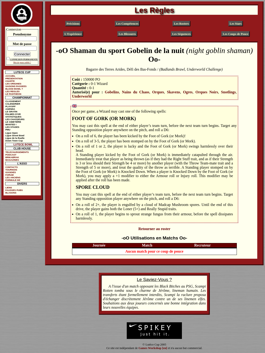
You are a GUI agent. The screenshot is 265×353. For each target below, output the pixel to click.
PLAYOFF (10, 106)
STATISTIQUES (13, 116)
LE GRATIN (11, 111)
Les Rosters (181, 23)
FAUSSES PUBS (14, 190)
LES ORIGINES (13, 83)
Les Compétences (127, 23)
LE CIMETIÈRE (13, 122)
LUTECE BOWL (23, 144)
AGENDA (10, 109)
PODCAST (10, 154)
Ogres (188, 92)
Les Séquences (181, 33)
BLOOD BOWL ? (14, 88)
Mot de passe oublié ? (22, 62)
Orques (158, 92)
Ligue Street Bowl (14, 135)
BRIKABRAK (12, 157)
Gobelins (112, 92)
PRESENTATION (14, 78)
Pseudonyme (22, 34)
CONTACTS (11, 167)
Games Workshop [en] (152, 348)
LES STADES (12, 127)
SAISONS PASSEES (16, 86)
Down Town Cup (14, 140)
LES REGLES (12, 91)
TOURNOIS (11, 169)
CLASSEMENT (13, 101)
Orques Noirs (207, 92)
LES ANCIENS (12, 177)
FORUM (9, 175)
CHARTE (10, 81)
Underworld (82, 96)
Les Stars (236, 23)
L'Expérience (73, 33)
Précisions (73, 23)
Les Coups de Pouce (235, 33)
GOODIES (10, 172)
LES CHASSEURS (15, 119)
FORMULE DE (12, 180)
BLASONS (10, 192)
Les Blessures (127, 33)
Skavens (173, 92)
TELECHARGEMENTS (17, 152)
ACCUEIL (10, 76)
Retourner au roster (154, 229)
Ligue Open (11, 133)
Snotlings (228, 92)
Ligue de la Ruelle (15, 138)
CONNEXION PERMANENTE (24, 59)
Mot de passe (22, 44)
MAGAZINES (12, 160)
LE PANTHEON (13, 94)
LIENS (8, 187)
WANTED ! (10, 124)
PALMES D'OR (13, 114)
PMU (7, 129)
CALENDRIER (12, 103)
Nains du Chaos (135, 92)
